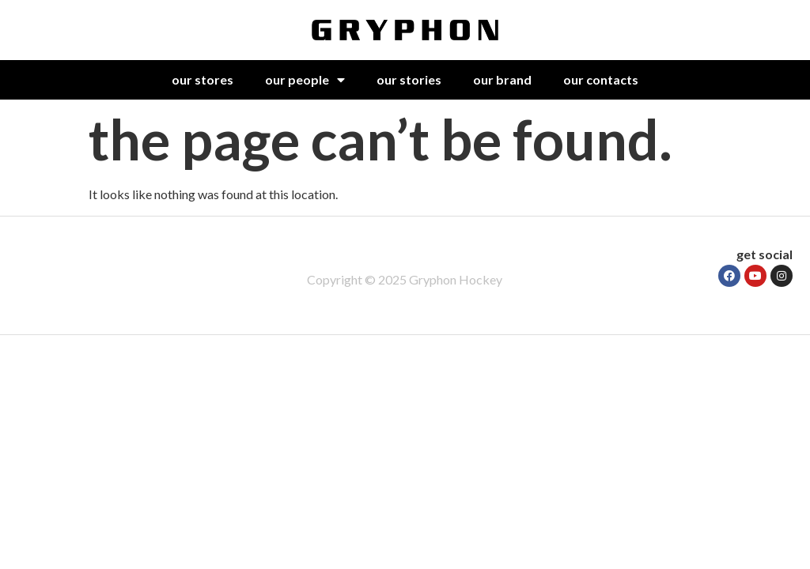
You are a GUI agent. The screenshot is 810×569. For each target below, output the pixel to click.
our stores (202, 79)
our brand (502, 79)
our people (305, 80)
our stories (409, 79)
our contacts (600, 79)
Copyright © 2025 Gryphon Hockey (404, 279)
